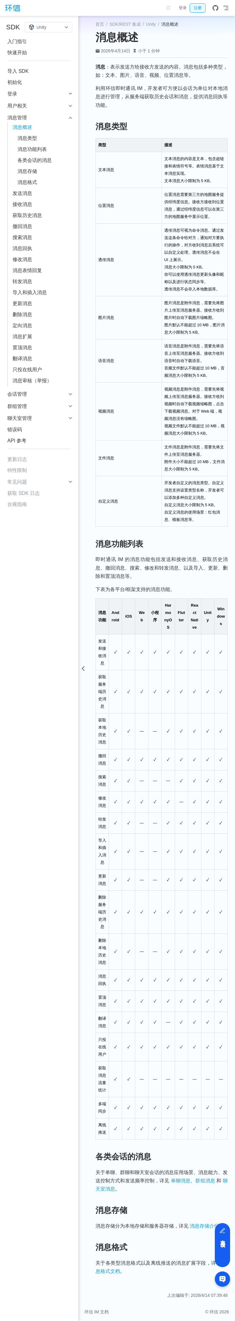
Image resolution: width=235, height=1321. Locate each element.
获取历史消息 (27, 215)
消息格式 (27, 182)
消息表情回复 (27, 270)
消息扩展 (22, 336)
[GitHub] (215, 8)
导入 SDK (17, 71)
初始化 (14, 82)
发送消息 (22, 193)
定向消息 (22, 325)
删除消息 (22, 314)
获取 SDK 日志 (23, 493)
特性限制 (17, 470)
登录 (183, 8)
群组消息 (205, 1180)
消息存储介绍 (204, 1226)
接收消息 (22, 204)
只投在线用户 (27, 369)
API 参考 (16, 440)
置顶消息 (22, 347)
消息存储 (27, 171)
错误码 (14, 429)
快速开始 (17, 52)
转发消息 (22, 281)
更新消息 (22, 303)
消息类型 (27, 138)
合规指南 (17, 504)
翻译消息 (22, 358)
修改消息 (22, 259)
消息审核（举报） (32, 380)
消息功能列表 (32, 149)
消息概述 (22, 127)
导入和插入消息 (30, 292)
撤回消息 (22, 226)
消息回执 (22, 248)
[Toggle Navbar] (226, 8)
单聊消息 (180, 1180)
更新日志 (17, 459)
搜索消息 (22, 237)
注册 (198, 8)
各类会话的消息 (34, 160)
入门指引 (17, 41)
